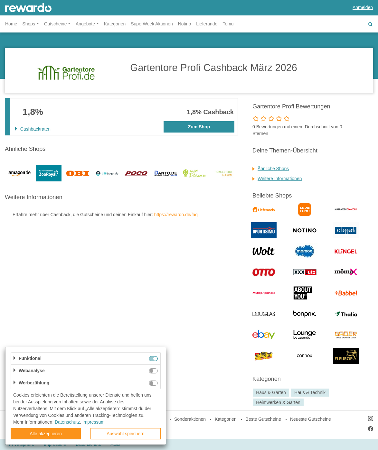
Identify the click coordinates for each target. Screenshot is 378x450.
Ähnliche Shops (273, 168)
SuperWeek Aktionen (152, 23)
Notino (184, 23)
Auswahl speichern (126, 433)
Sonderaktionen (190, 419)
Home (11, 23)
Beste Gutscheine (263, 419)
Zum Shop (199, 126)
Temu (227, 23)
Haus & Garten (271, 392)
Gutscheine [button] (55, 23)
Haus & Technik (310, 392)
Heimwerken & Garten (278, 402)
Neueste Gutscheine (310, 419)
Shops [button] (28, 23)
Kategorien (115, 23)
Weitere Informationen (280, 178)
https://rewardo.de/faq (176, 214)
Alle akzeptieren (46, 433)
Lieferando (206, 23)
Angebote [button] (85, 23)
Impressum (93, 422)
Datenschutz (67, 422)
